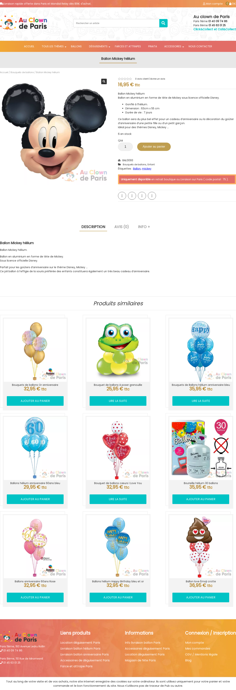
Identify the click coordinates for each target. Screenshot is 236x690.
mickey (146, 168)
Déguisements (98, 46)
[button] (104, 81)
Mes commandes (197, 635)
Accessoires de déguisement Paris (85, 647)
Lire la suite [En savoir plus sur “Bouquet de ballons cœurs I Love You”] (118, 491)
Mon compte (194, 629)
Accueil (29, 46)
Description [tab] (93, 226)
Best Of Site (228, 674)
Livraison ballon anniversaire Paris (84, 641)
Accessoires (172, 46)
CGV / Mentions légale (201, 641)
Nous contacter (200, 46)
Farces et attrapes (128, 46)
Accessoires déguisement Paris (147, 635)
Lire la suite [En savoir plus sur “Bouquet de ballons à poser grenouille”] (118, 395)
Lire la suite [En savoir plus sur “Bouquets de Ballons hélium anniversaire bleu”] (204, 399)
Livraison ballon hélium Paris (80, 635)
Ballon (137, 168)
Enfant (151, 164)
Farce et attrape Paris (76, 653)
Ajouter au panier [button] (32, 395)
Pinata (152, 46)
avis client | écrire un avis (150, 78)
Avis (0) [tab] (121, 226)
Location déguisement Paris (80, 629)
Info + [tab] (144, 226)
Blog (188, 647)
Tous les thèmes (53, 46)
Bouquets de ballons (22, 72)
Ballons (76, 46)
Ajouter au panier (154, 146)
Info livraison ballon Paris (142, 629)
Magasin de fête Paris (140, 647)
